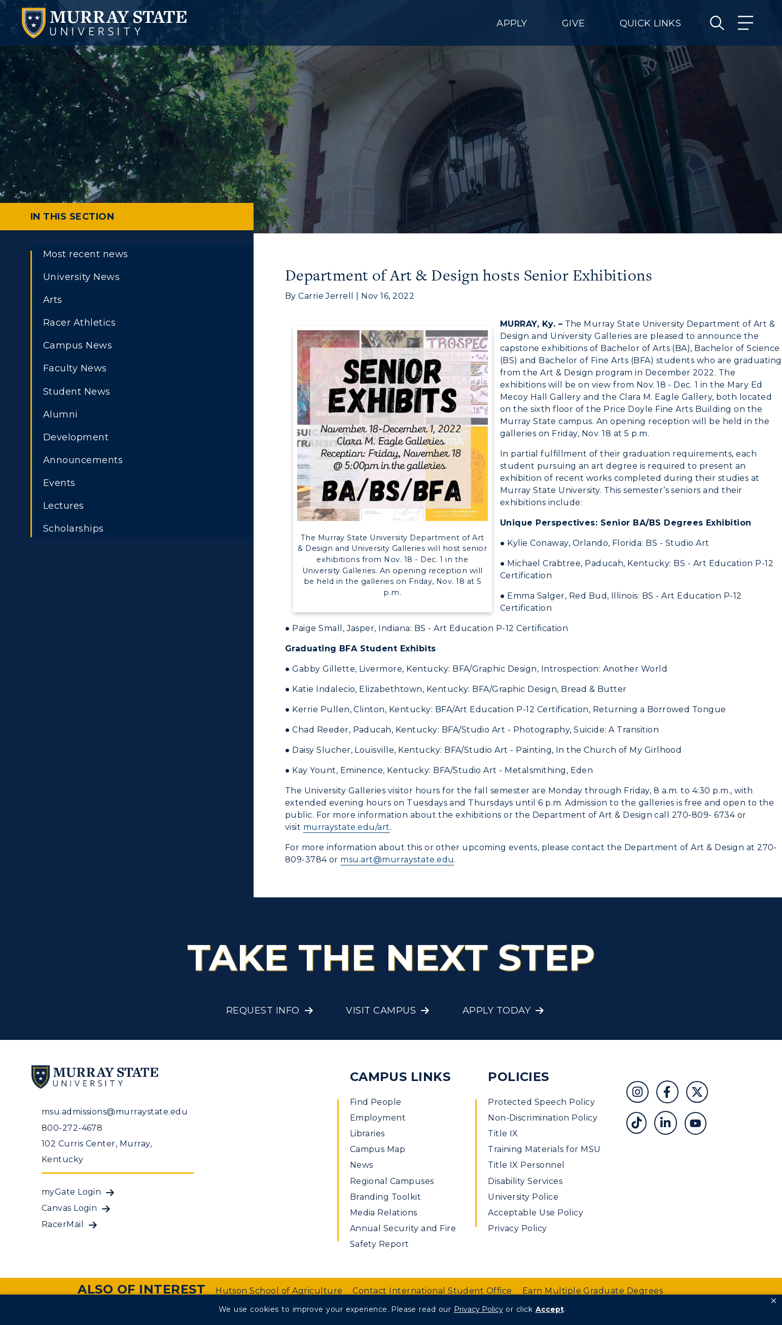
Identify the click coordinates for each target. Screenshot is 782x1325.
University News (81, 277)
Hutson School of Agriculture (279, 1291)
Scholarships (73, 528)
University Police (523, 1197)
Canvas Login (69, 1208)
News (361, 1165)
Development (76, 437)
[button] (773, 1301)
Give (573, 23)
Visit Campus (381, 1010)
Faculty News (75, 368)
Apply (511, 23)
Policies (518, 1076)
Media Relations (383, 1212)
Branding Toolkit (385, 1197)
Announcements (83, 460)
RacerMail (63, 1224)
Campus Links (400, 1076)
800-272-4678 (72, 1128)
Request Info (263, 1010)
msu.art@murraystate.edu (397, 859)
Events (59, 483)
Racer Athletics (79, 322)
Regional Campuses (392, 1181)
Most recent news (85, 254)
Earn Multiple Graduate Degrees (592, 1291)
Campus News (77, 345)
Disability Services (525, 1181)
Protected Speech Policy (541, 1102)
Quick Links (650, 23)
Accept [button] (550, 1309)
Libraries (367, 1133)
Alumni (60, 414)
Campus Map (378, 1149)
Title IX (503, 1133)
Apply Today (496, 1010)
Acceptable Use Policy (535, 1212)
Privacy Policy (517, 1228)
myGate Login (71, 1192)
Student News (77, 391)
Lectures (63, 505)
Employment (378, 1118)
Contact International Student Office (432, 1291)
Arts (52, 299)
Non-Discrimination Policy (542, 1118)
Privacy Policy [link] (478, 1309)
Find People (376, 1102)
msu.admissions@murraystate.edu (115, 1112)
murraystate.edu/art (346, 827)
